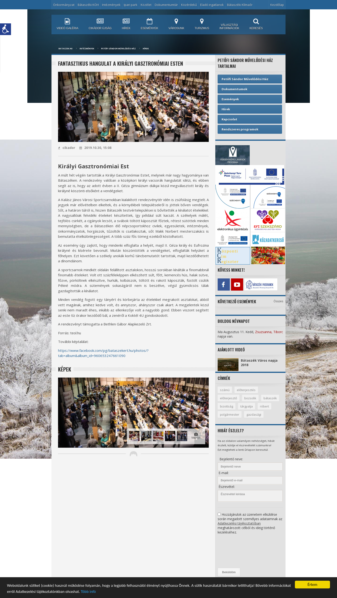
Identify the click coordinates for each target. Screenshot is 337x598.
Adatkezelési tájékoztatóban (239, 523)
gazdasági (253, 414)
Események (230, 99)
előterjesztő (228, 398)
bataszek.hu (66, 48)
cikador (66, 147)
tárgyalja (246, 406)
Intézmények (111, 5)
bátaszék (270, 398)
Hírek (146, 48)
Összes (278, 301)
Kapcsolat (229, 119)
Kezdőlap (277, 5)
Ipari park (130, 5)
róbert (264, 406)
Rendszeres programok (240, 129)
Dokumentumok (234, 89)
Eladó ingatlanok (212, 5)
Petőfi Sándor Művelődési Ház (118, 48)
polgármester (229, 414)
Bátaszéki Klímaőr (240, 5)
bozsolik (250, 398)
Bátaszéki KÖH (88, 5)
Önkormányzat (63, 5)
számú (225, 390)
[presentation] (237, 551)
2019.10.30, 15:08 (95, 147)
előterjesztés (246, 390)
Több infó (88, 592)
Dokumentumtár (166, 5)
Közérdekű (189, 5)
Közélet (146, 5)
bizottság (226, 406)
